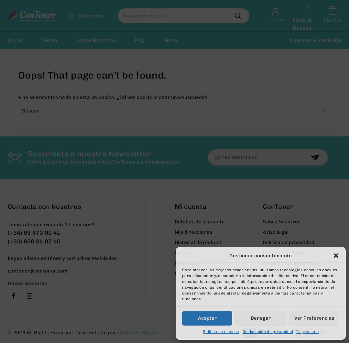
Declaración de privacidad (268, 331)
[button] (336, 255)
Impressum (307, 331)
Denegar (261, 318)
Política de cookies (221, 331)
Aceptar (207, 318)
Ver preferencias (314, 318)
